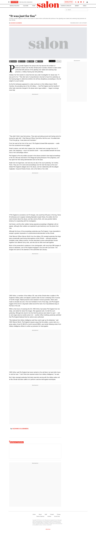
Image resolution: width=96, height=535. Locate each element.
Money (77, 5)
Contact (52, 514)
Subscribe (14, 2)
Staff (46, 514)
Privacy (58, 514)
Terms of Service (40, 516)
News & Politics (14, 5)
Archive (49, 516)
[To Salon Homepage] (48, 4)
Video (84, 5)
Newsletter (68, 2)
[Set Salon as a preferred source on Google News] (52, 61)
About (40, 514)
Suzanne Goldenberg (20, 428)
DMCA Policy (48, 529)
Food (33, 5)
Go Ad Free (57, 516)
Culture (25, 5)
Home (34, 514)
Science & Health (66, 5)
